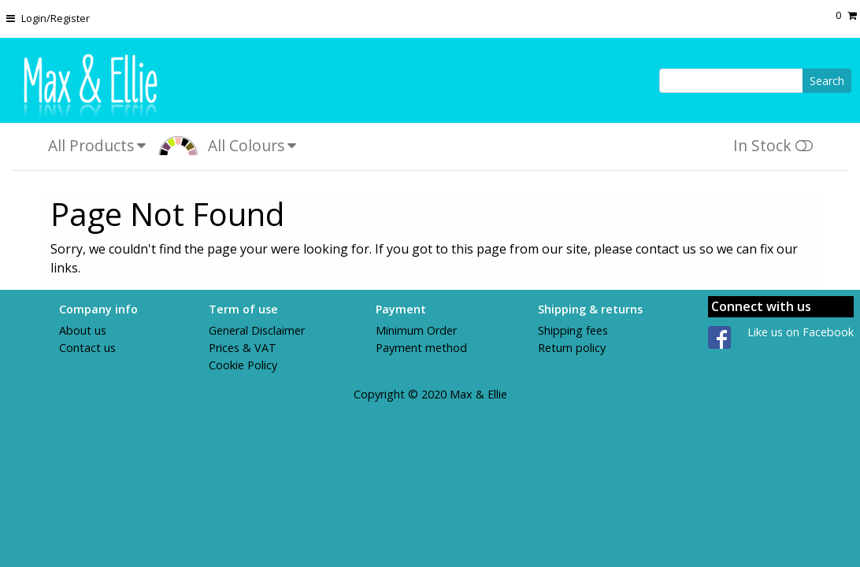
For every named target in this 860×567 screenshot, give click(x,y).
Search (827, 80)
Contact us (87, 347)
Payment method (421, 347)
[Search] (731, 81)
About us (82, 330)
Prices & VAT (242, 347)
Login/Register (55, 18)
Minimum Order (416, 330)
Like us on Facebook (800, 331)
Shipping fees (573, 330)
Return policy (572, 347)
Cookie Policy (243, 365)
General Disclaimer (257, 330)
